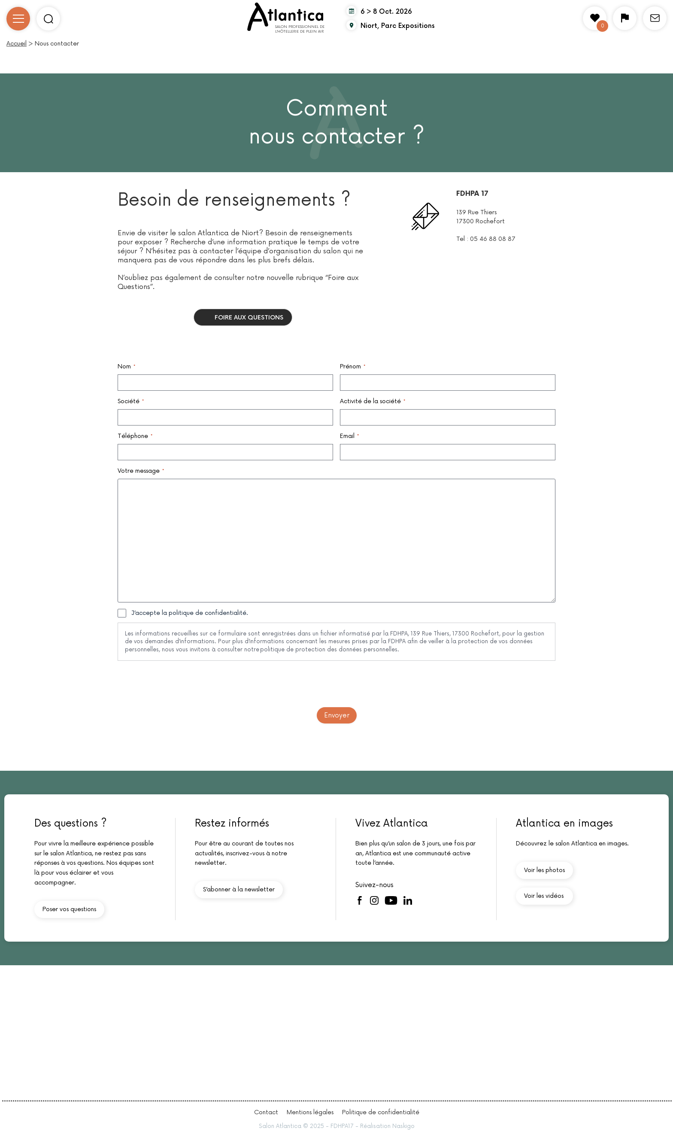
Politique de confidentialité (380, 1112)
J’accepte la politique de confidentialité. (189, 613)
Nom (126, 367)
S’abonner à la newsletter (239, 889)
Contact (266, 1112)
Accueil (16, 43)
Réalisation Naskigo (387, 1126)
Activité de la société (372, 401)
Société (131, 401)
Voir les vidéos (544, 896)
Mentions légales (310, 1112)
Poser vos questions (69, 909)
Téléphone (135, 436)
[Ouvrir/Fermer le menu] (18, 18)
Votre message (141, 471)
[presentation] (183, 684)
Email (349, 436)
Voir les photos (544, 870)
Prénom (352, 367)
